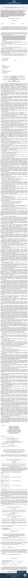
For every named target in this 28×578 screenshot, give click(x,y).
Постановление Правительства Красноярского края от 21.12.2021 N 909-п (18, 9)
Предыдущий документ (11, 571)
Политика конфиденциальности (14, 576)
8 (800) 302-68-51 (21, 7)
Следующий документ (17, 571)
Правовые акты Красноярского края (5, 9)
